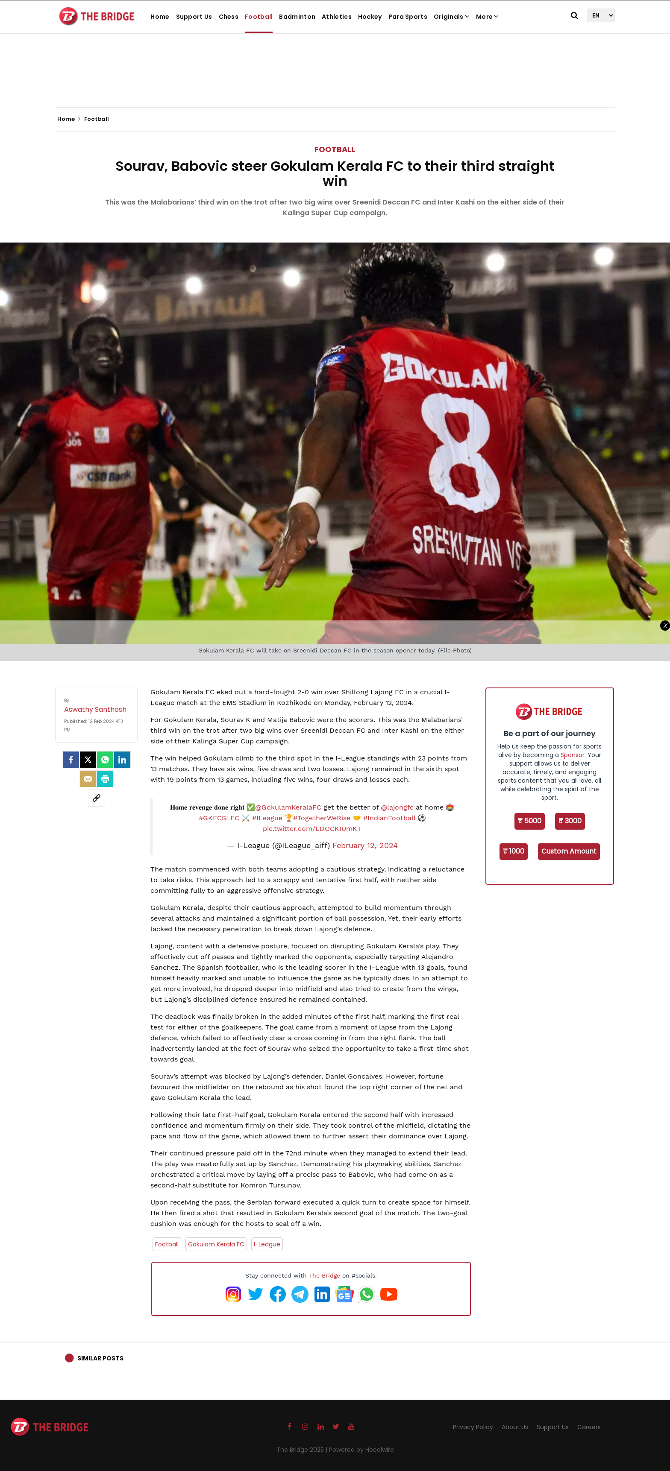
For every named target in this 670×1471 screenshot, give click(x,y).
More (487, 16)
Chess (229, 16)
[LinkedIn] (122, 759)
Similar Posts (100, 1358)
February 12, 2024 (365, 845)
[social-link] (96, 798)
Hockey (370, 16)
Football (259, 16)
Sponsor (573, 755)
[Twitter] (88, 759)
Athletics (337, 16)
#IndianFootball (389, 818)
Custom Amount (569, 851)
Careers (589, 1427)
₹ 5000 (529, 821)
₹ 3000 (570, 821)
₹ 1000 (513, 851)
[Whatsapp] (105, 759)
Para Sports (407, 16)
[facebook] (70, 759)
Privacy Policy (473, 1427)
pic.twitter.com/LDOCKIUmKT (312, 829)
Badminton (297, 16)
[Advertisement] (335, 81)
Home (159, 16)
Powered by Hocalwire (361, 1449)
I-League (267, 1244)
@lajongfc (397, 807)
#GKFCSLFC (219, 818)
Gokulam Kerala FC (216, 1244)
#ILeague (267, 818)
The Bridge (324, 1275)
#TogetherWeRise (321, 818)
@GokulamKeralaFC (288, 807)
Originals (452, 16)
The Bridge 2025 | (302, 1449)
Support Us (194, 16)
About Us (515, 1427)
